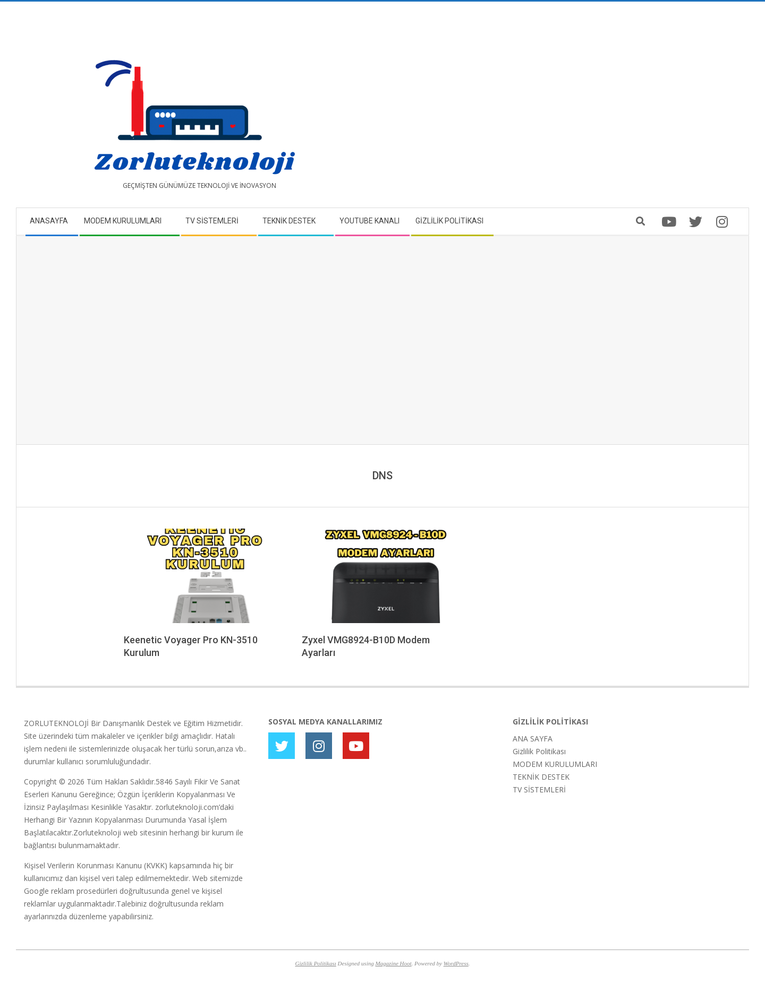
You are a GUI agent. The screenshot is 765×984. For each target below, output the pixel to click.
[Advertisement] (561, 108)
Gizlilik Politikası (539, 751)
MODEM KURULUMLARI (555, 764)
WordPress (456, 963)
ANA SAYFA (532, 738)
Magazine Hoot (393, 963)
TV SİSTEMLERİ (539, 789)
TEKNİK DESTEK (541, 777)
